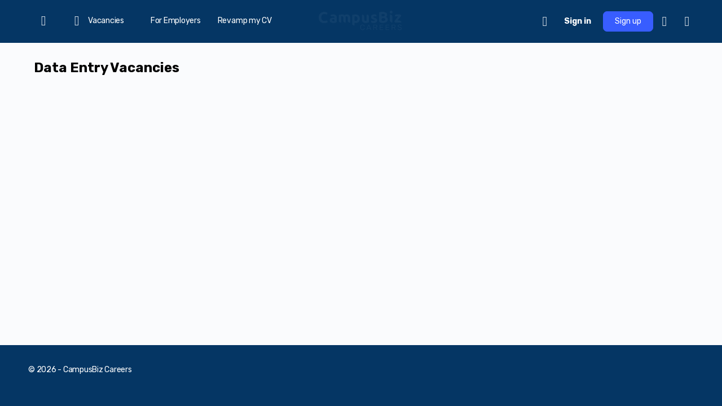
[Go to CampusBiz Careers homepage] (361, 20)
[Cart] (545, 21)
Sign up (628, 21)
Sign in (577, 21)
